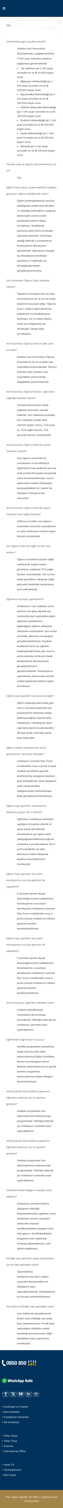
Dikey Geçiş (10, 1435)
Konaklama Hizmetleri (16, 1417)
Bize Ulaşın (10, 1475)
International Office (15, 1451)
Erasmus (8, 1446)
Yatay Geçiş (10, 1441)
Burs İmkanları (12, 1412)
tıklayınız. (26, 333)
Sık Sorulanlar (11, 1422)
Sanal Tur (9, 1464)
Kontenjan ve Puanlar (16, 1406)
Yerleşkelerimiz (12, 1470)
